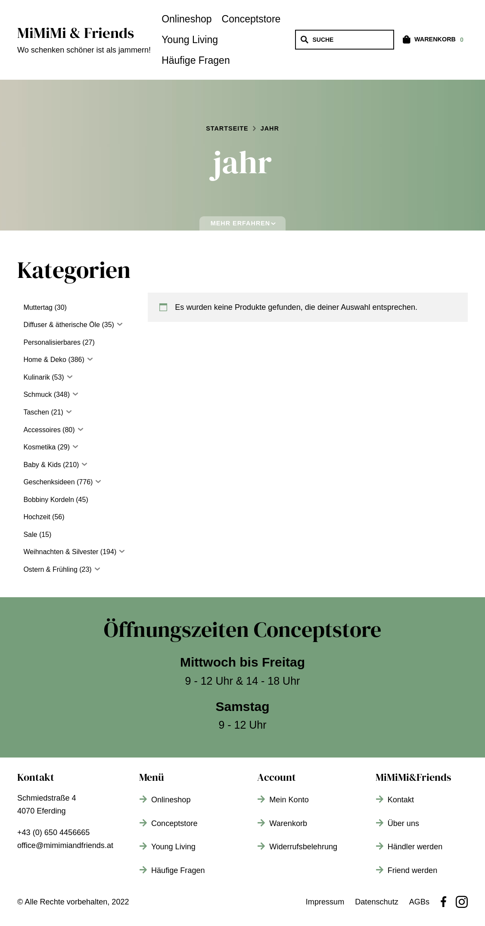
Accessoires (41, 429)
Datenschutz (376, 902)
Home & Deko (44, 359)
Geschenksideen (49, 482)
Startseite (227, 128)
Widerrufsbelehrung (303, 846)
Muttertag (38, 307)
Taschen (36, 412)
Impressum (325, 902)
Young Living (190, 39)
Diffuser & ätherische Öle (61, 324)
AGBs (419, 902)
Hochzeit (36, 517)
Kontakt (401, 799)
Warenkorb (288, 823)
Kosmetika (39, 447)
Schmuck (37, 394)
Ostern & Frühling (50, 569)
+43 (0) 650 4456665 (53, 832)
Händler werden (415, 846)
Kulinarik (36, 377)
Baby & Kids (42, 464)
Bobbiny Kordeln (48, 499)
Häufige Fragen (196, 60)
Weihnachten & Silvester (60, 551)
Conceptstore (251, 19)
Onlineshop (186, 19)
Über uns (403, 823)
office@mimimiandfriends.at (65, 845)
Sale (30, 534)
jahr (270, 128)
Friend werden (413, 870)
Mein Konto (288, 799)
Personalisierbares (52, 342)
